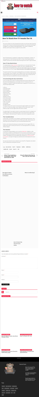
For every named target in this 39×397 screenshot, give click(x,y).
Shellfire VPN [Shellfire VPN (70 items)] (13, 390)
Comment (4, 256)
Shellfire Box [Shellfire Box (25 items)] (8, 390)
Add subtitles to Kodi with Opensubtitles (27, 352)
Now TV (13, 146)
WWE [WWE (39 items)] (3, 394)
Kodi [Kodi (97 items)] (2, 388)
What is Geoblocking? (30, 172)
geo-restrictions (15, 65)
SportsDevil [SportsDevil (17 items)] (8, 392)
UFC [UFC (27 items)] (12, 392)
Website (3, 279)
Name (3, 270)
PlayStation (19, 146)
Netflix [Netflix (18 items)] (16, 388)
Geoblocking (6, 41)
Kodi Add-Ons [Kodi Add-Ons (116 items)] (6, 388)
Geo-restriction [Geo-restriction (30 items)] (8, 386)
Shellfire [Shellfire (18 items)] (3, 390)
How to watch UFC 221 (26, 336)
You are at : (3, 16)
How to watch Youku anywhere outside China (10, 336)
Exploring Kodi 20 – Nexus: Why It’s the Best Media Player (30, 379)
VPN (18, 149)
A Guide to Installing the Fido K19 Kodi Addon (30, 373)
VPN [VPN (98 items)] (14, 392)
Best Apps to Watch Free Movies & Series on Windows (7, 174)
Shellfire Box (24, 131)
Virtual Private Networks (26, 334)
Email (3, 274)
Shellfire (23, 146)
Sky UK (10, 149)
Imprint (19, 358)
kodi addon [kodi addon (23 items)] (12, 388)
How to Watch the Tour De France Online (18, 244)
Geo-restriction (8, 146)
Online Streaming (6, 334)
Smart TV (14, 149)
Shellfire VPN (6, 149)
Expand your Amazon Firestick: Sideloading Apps (9, 352)
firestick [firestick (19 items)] (3, 386)
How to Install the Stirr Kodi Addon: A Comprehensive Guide (30, 368)
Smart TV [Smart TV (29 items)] (3, 392)
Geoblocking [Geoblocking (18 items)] (14, 386)
